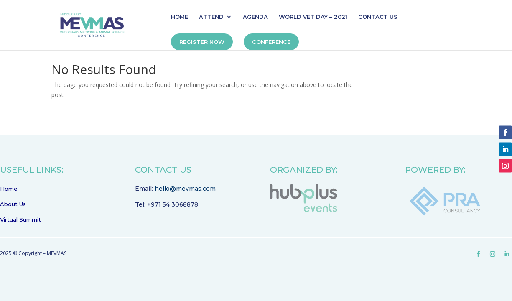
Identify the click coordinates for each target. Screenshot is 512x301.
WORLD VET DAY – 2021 (313, 17)
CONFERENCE (271, 41)
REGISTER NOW (201, 41)
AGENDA (255, 17)
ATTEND (211, 17)
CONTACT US (377, 17)
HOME (179, 17)
